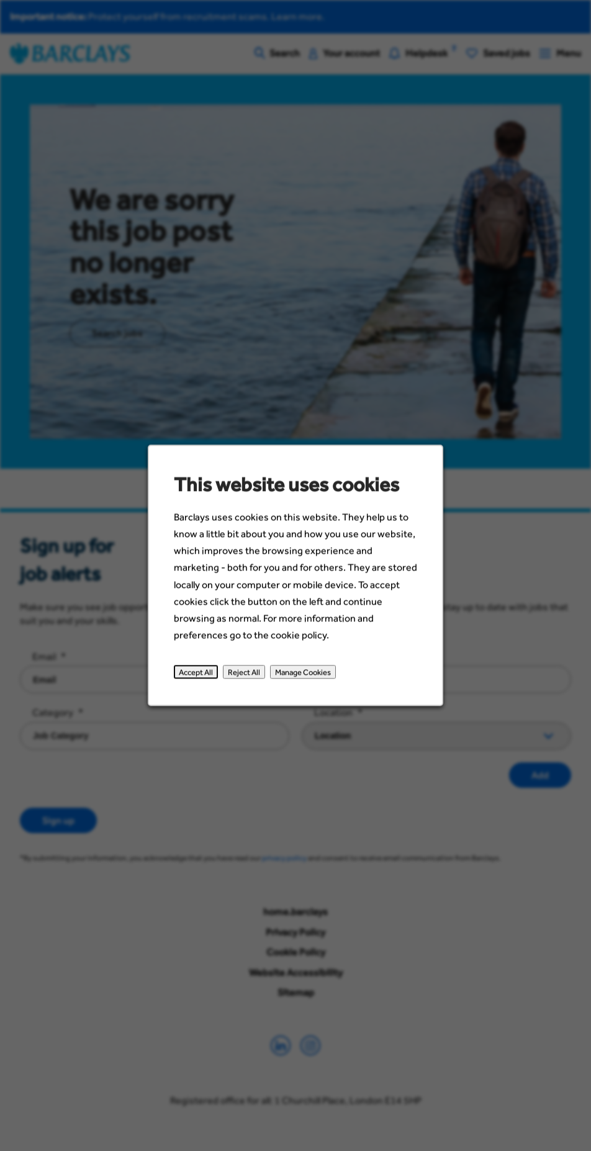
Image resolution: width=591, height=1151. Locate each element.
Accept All (198, 677)
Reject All (245, 677)
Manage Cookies (303, 677)
